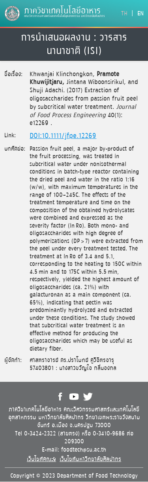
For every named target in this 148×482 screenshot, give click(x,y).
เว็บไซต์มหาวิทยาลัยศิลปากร (90, 459)
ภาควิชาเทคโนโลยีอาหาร (62, 11)
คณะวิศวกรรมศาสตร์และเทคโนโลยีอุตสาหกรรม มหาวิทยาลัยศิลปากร (64, 16)
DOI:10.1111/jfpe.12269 (63, 136)
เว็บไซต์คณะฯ (41, 459)
